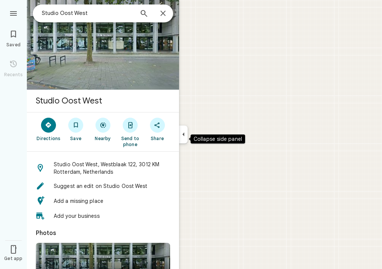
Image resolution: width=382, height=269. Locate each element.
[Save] (76, 129)
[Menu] (13, 12)
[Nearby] (103, 129)
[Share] (157, 129)
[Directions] (48, 129)
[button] (103, 168)
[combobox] (88, 13)
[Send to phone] (130, 132)
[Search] (144, 14)
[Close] (163, 13)
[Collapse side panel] (183, 134)
